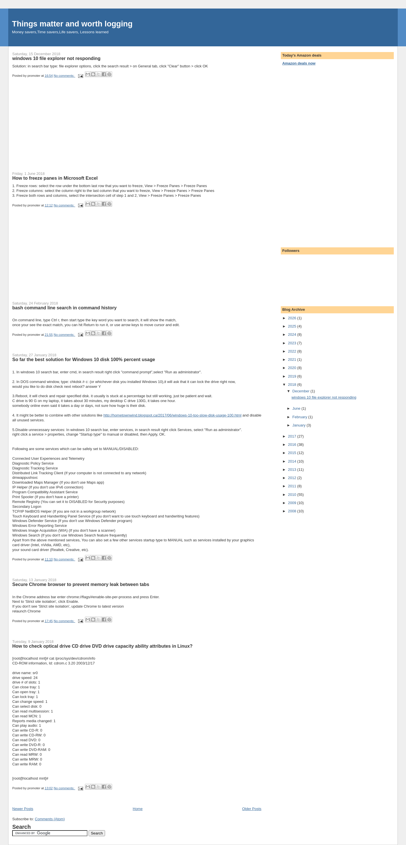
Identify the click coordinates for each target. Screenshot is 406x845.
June (297, 408)
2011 (292, 486)
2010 (292, 494)
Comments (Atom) (50, 819)
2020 (292, 368)
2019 (292, 376)
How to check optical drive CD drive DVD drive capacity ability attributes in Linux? (102, 646)
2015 (292, 453)
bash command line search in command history (64, 307)
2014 (292, 461)
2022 (292, 351)
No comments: (64, 75)
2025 (292, 326)
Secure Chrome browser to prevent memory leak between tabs (80, 584)
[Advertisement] (54, 129)
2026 (292, 318)
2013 (292, 469)
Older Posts (251, 809)
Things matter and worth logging (72, 23)
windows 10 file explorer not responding (56, 58)
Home (138, 809)
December (301, 391)
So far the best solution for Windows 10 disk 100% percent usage (83, 359)
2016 (292, 444)
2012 (292, 478)
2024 (292, 334)
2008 (292, 511)
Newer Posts (22, 809)
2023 (292, 343)
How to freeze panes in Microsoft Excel (55, 178)
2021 (292, 359)
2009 (292, 503)
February (300, 417)
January (299, 425)
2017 (292, 436)
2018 (292, 384)
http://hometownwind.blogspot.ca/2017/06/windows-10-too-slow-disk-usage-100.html (172, 415)
